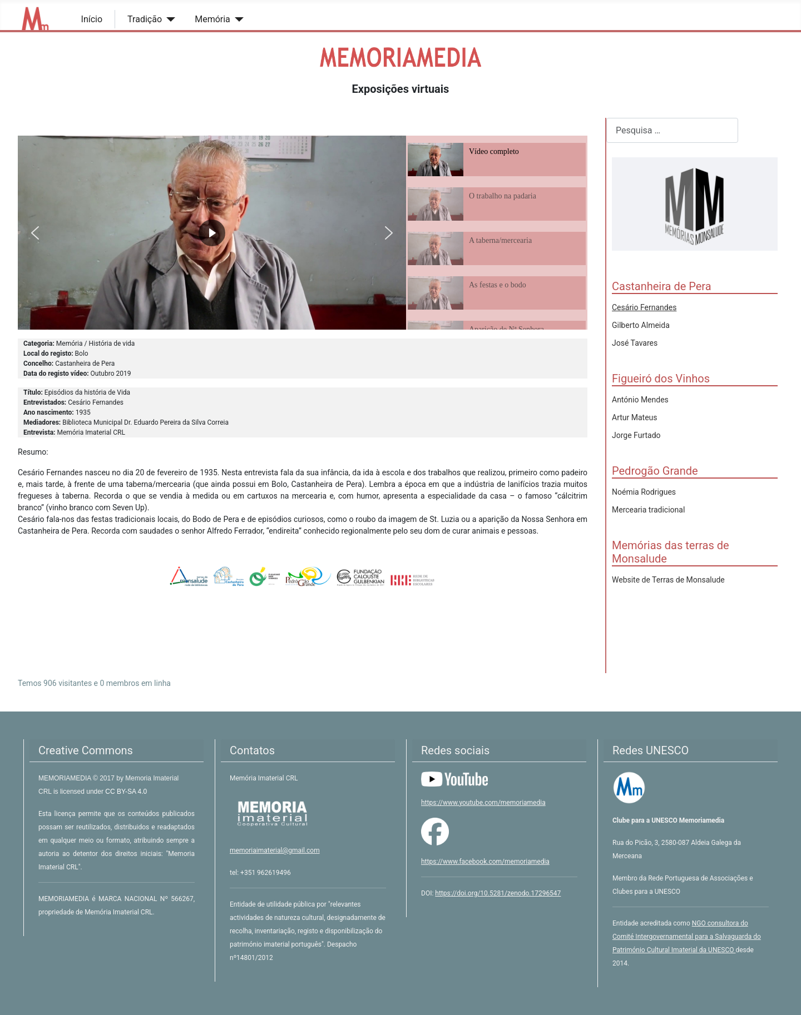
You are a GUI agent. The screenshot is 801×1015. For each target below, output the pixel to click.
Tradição (144, 19)
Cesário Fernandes (644, 307)
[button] (35, 233)
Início (92, 19)
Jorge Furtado (636, 435)
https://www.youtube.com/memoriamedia (483, 803)
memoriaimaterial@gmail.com (275, 850)
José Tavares (634, 343)
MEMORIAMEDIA (65, 778)
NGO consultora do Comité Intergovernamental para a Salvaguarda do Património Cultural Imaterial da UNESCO (686, 936)
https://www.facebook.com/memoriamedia (485, 861)
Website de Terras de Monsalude (668, 579)
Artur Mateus (634, 417)
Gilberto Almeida (641, 325)
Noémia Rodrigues (644, 491)
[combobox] (672, 130)
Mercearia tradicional (648, 509)
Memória (212, 19)
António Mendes (640, 399)
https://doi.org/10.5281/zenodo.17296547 (498, 893)
